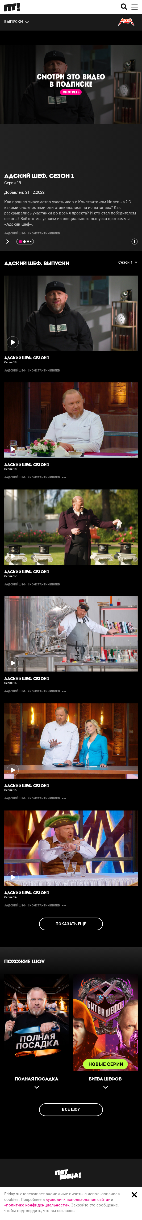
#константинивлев (44, 233)
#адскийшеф (15, 233)
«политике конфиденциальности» (36, 1205)
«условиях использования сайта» (78, 1199)
